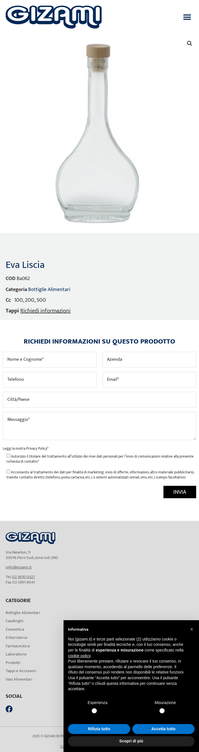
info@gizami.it (19, 567)
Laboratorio (16, 654)
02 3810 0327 (23, 576)
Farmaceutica (18, 646)
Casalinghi (14, 620)
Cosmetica (15, 629)
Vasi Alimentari (19, 679)
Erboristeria (16, 637)
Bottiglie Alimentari (49, 289)
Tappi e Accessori (21, 670)
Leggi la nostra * (25, 448)
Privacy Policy (36, 448)
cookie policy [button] (79, 655)
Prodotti (13, 662)
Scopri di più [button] (131, 741)
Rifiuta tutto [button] (99, 729)
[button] (187, 17)
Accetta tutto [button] (163, 729)
